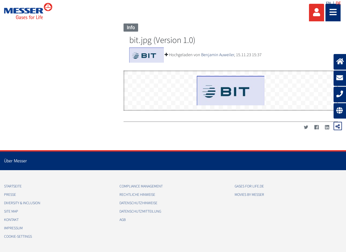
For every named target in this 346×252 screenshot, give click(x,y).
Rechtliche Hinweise (137, 194)
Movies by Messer (249, 194)
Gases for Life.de (249, 186)
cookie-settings (18, 236)
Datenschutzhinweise (138, 203)
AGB (122, 220)
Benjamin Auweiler (217, 55)
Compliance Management (141, 186)
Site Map (11, 211)
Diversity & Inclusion (22, 203)
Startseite (13, 186)
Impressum (13, 228)
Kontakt (11, 220)
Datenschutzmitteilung (140, 211)
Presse (10, 194)
